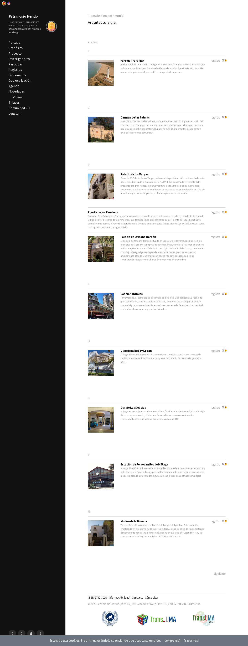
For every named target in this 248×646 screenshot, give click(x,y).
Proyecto (15, 53)
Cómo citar (151, 601)
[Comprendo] (170, 640)
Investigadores (19, 59)
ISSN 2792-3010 (97, 601)
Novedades (17, 91)
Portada (14, 42)
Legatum (15, 113)
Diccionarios (17, 75)
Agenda (14, 86)
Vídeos (17, 97)
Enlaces (14, 102)
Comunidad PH (19, 108)
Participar (15, 64)
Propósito (16, 48)
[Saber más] (192, 640)
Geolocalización (20, 80)
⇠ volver (93, 42)
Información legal (119, 601)
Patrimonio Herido (25, 16)
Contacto (137, 601)
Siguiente (219, 577)
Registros (15, 70)
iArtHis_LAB (165, 607)
